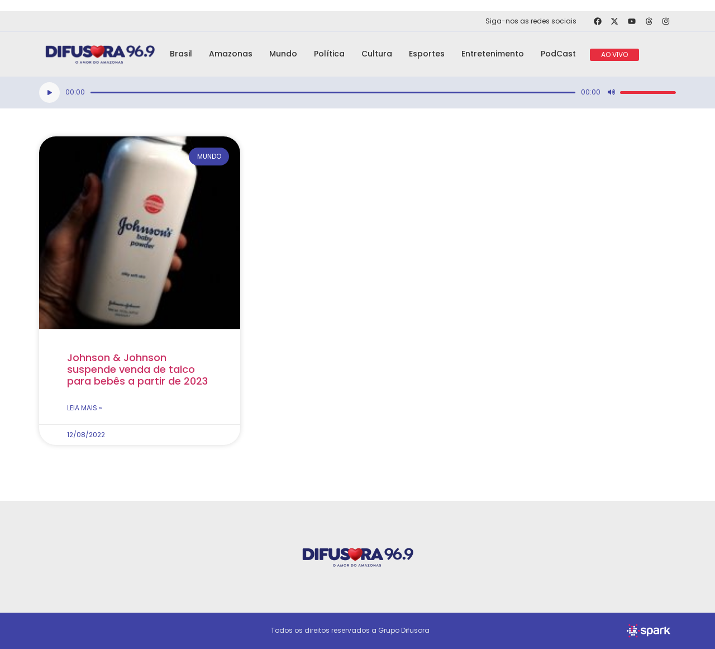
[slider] (332, 92)
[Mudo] (611, 92)
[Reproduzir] (49, 92)
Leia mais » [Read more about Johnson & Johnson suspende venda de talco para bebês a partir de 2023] (84, 408)
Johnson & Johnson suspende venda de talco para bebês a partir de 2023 (137, 369)
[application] (357, 92)
